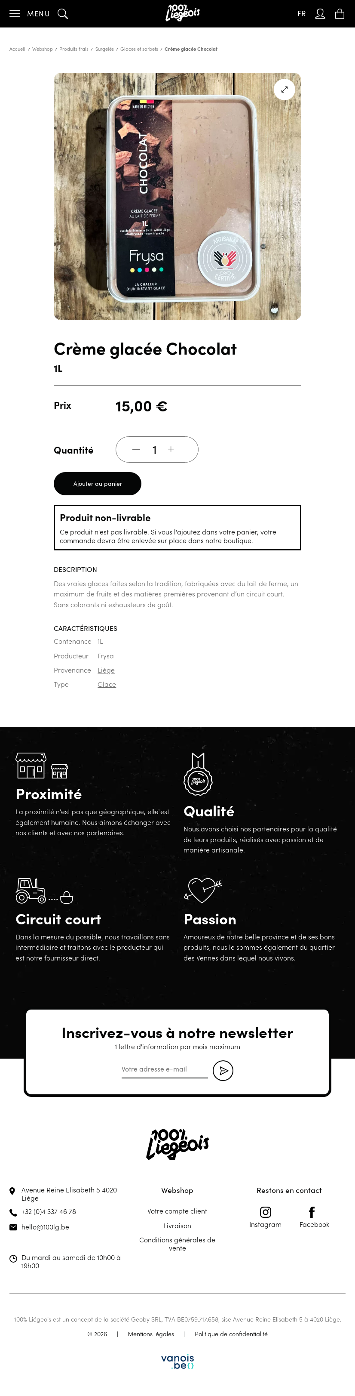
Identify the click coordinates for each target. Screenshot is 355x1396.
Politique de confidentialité (231, 1333)
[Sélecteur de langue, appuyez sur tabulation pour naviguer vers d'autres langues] (301, 13)
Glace (107, 684)
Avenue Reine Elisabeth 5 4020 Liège (69, 1193)
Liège (106, 669)
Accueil (17, 48)
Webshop (42, 48)
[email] (165, 1069)
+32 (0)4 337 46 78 (48, 1211)
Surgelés (104, 48)
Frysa (106, 655)
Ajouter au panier (97, 483)
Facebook (314, 1217)
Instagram (265, 1217)
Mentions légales (151, 1333)
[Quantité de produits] (154, 449)
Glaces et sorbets (139, 48)
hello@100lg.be (45, 1226)
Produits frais (74, 48)
